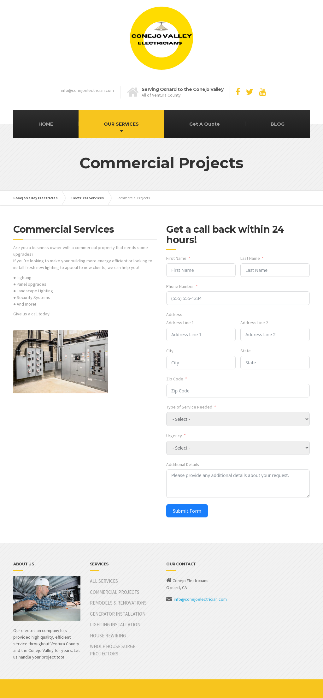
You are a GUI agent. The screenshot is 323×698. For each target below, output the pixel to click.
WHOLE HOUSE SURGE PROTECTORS (112, 650)
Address (174, 314)
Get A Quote (204, 124)
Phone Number (180, 286)
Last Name (250, 258)
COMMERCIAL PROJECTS (114, 592)
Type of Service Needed (189, 407)
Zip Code (174, 379)
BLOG (278, 124)
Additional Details (182, 464)
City (169, 351)
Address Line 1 (180, 322)
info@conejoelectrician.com (200, 599)
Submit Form (187, 511)
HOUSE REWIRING (108, 636)
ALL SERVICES (104, 581)
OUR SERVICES (121, 124)
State (245, 351)
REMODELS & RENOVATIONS (118, 603)
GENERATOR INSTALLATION (117, 614)
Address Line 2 (254, 322)
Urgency (174, 435)
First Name (176, 258)
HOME (45, 124)
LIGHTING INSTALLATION (115, 625)
